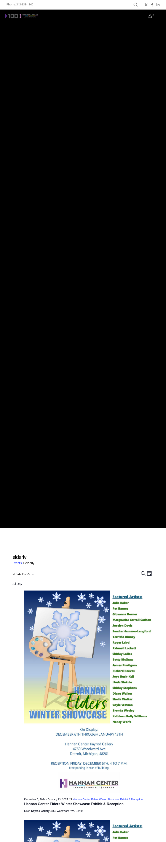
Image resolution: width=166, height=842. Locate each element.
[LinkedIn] (158, 5)
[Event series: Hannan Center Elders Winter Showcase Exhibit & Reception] (106, 799)
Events (17, 563)
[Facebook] (152, 5)
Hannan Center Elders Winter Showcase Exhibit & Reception (74, 804)
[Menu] (159, 16)
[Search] (135, 4)
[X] (146, 5)
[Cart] (148, 16)
